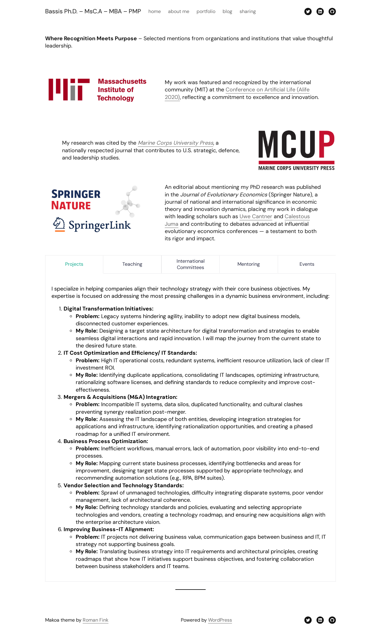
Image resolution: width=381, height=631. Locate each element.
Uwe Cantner (256, 216)
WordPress (220, 620)
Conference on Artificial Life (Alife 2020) (237, 93)
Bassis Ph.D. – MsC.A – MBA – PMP (93, 11)
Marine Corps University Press (175, 142)
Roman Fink (95, 620)
